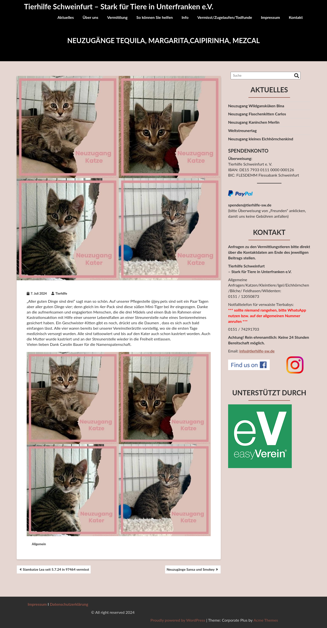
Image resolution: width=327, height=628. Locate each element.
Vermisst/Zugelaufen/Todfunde (224, 17)
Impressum (270, 17)
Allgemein (39, 544)
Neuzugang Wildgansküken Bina (256, 105)
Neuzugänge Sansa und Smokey (191, 569)
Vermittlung (117, 17)
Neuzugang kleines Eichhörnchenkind (260, 138)
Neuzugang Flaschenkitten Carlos (257, 113)
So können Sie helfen (154, 17)
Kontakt (296, 17)
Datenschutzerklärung (69, 604)
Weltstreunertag (242, 130)
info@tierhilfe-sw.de (257, 351)
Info (185, 17)
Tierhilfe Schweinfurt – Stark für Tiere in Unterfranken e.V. (118, 6)
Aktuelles (66, 17)
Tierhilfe (59, 293)
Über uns (90, 17)
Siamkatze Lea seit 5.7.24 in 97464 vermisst (56, 569)
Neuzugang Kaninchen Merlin (254, 122)
